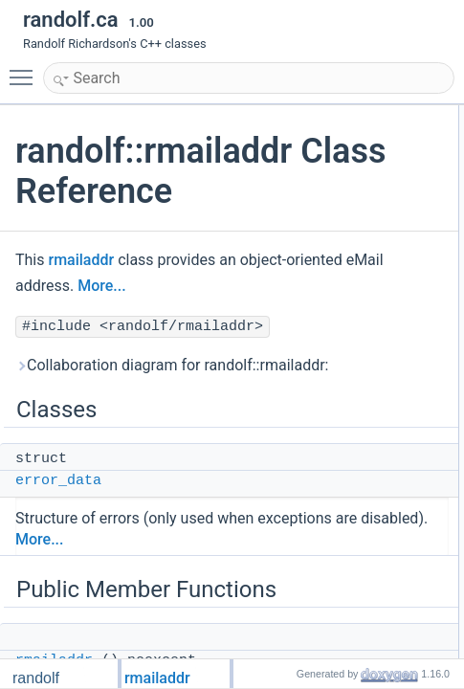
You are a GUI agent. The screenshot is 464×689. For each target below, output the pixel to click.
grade (446, 431)
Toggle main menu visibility (26, 68)
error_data (58, 481)
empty (447, 368)
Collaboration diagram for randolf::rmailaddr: (171, 365)
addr (442, 284)
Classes (436, 115)
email (445, 347)
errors (446, 389)
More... (142, 286)
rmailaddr (81, 260)
